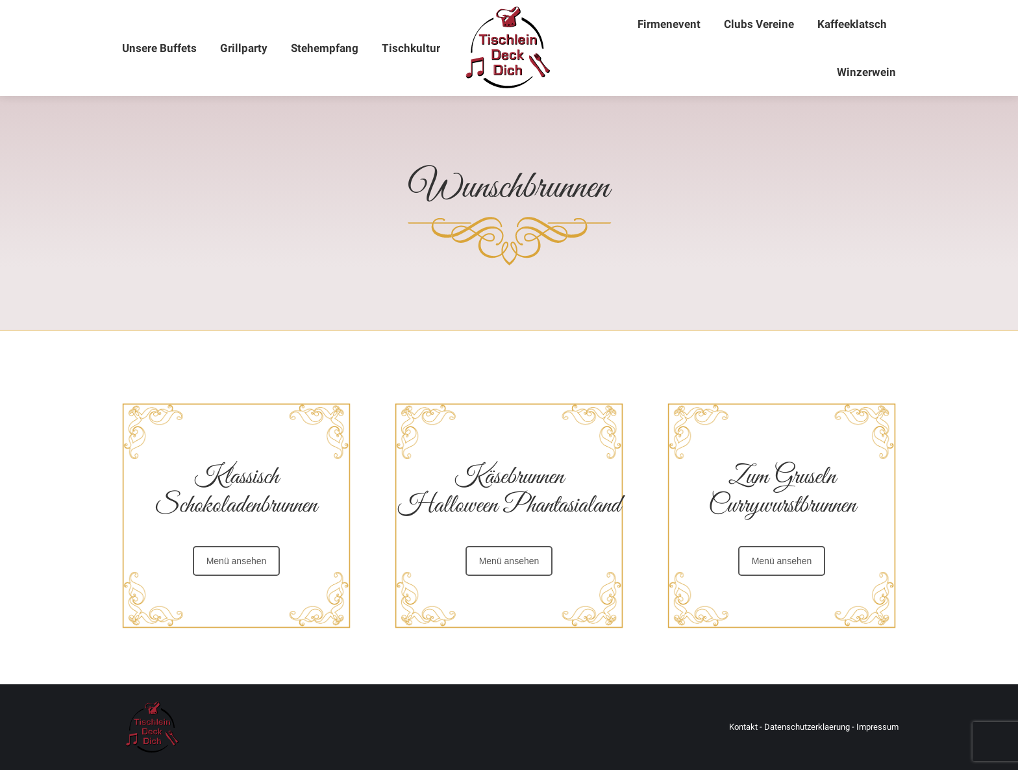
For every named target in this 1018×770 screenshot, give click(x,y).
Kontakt (743, 727)
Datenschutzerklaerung (807, 727)
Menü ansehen (236, 561)
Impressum (877, 727)
